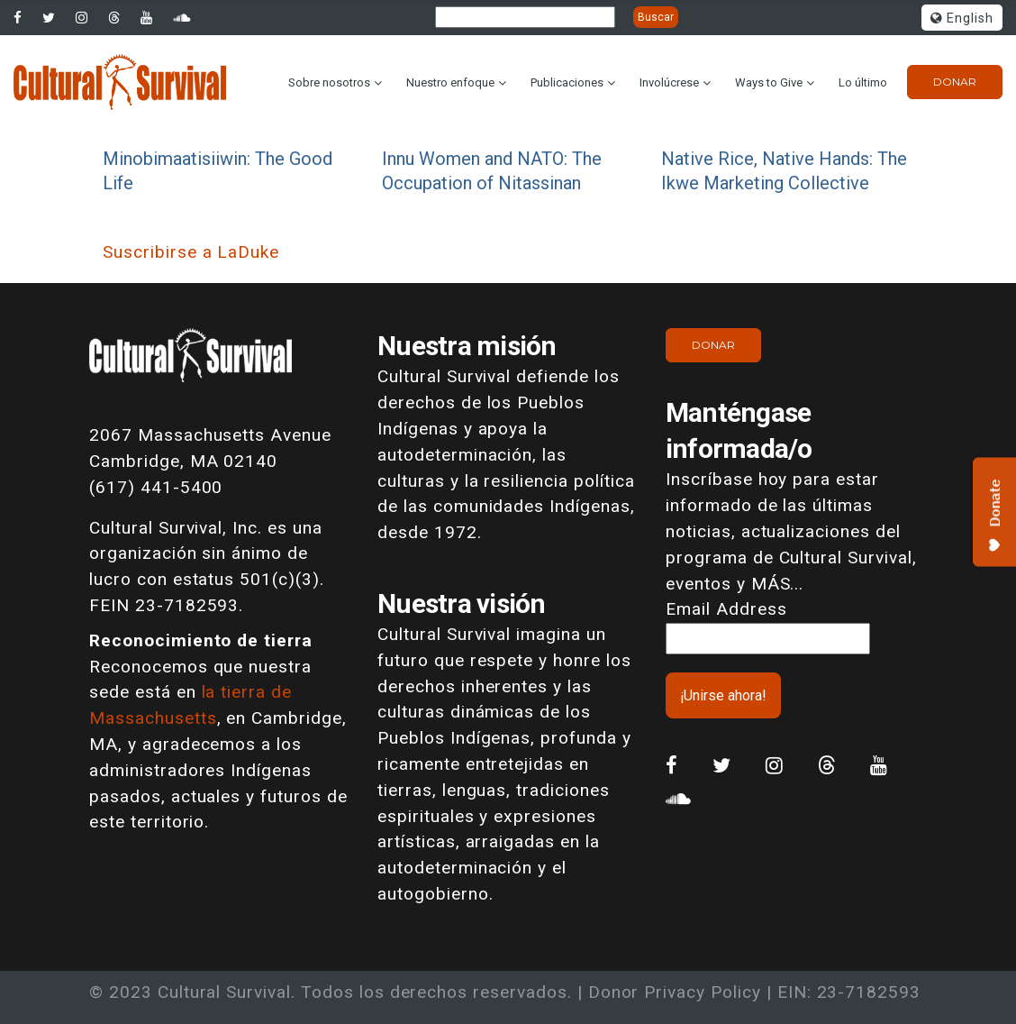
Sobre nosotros (329, 82)
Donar (954, 81)
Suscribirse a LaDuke (191, 252)
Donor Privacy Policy (674, 992)
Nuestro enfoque (450, 82)
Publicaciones (567, 82)
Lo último (863, 82)
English (961, 18)
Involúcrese (669, 82)
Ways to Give (769, 82)
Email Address (726, 609)
